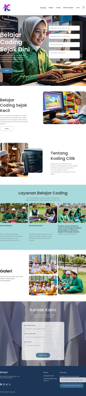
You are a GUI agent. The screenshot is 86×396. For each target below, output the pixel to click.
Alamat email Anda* (30, 339)
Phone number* (53, 41)
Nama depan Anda (54, 25)
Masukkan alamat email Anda (69, 378)
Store (78, 8)
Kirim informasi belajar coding (71, 387)
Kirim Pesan (64, 63)
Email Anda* (52, 33)
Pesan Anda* (52, 49)
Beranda (43, 8)
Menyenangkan (68, 8)
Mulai (7, 71)
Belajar (51, 8)
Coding (58, 8)
